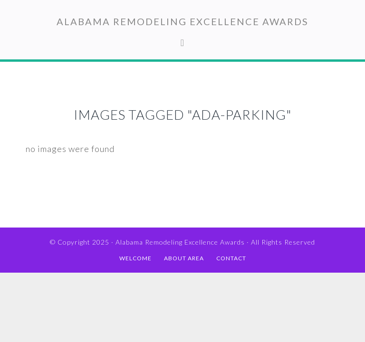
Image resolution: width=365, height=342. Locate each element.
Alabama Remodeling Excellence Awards (182, 21)
